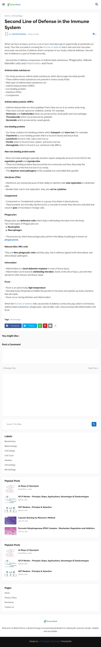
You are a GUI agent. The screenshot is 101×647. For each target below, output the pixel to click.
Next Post (93, 368)
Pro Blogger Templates (50, 641)
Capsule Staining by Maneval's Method (36, 518)
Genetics (8, 460)
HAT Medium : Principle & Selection (35, 507)
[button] (3, 4)
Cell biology (10, 451)
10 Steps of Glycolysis (28, 486)
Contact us (9, 607)
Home (7, 16)
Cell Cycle (9, 455)
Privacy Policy (11, 598)
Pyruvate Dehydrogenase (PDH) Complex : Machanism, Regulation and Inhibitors (56, 528)
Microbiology (10, 470)
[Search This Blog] (48, 424)
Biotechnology (11, 446)
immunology (17, 16)
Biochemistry (10, 441)
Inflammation (33, 63)
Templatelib (66, 641)
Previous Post (10, 368)
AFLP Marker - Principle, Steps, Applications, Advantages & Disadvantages (53, 496)
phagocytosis (11, 240)
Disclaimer (9, 602)
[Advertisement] (50, 394)
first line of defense (52, 47)
